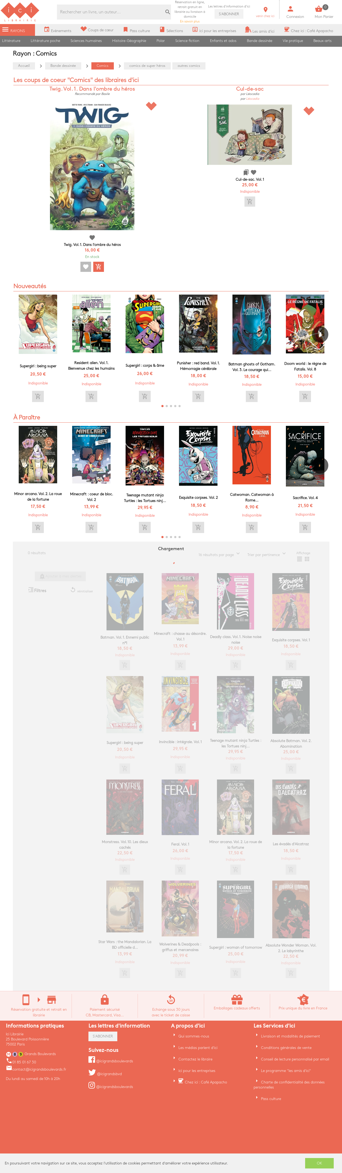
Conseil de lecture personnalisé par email (295, 1059)
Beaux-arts (322, 41)
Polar (161, 41)
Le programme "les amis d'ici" (286, 1070)
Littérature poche (45, 41)
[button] (322, 350)
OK (319, 1163)
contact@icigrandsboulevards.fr (36, 1069)
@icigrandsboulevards (110, 1061)
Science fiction (187, 41)
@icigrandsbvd (105, 1074)
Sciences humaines (86, 41)
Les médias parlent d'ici (197, 1047)
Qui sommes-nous (193, 1036)
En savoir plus (189, 12)
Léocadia (252, 98)
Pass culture (271, 1099)
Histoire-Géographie (129, 41)
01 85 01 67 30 (21, 1062)
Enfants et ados (223, 41)
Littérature (11, 41)
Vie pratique (293, 41)
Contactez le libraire (195, 1059)
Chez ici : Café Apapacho (206, 1082)
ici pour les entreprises (196, 1070)
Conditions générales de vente (286, 1047)
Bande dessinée (259, 41)
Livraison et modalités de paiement (290, 1036)
